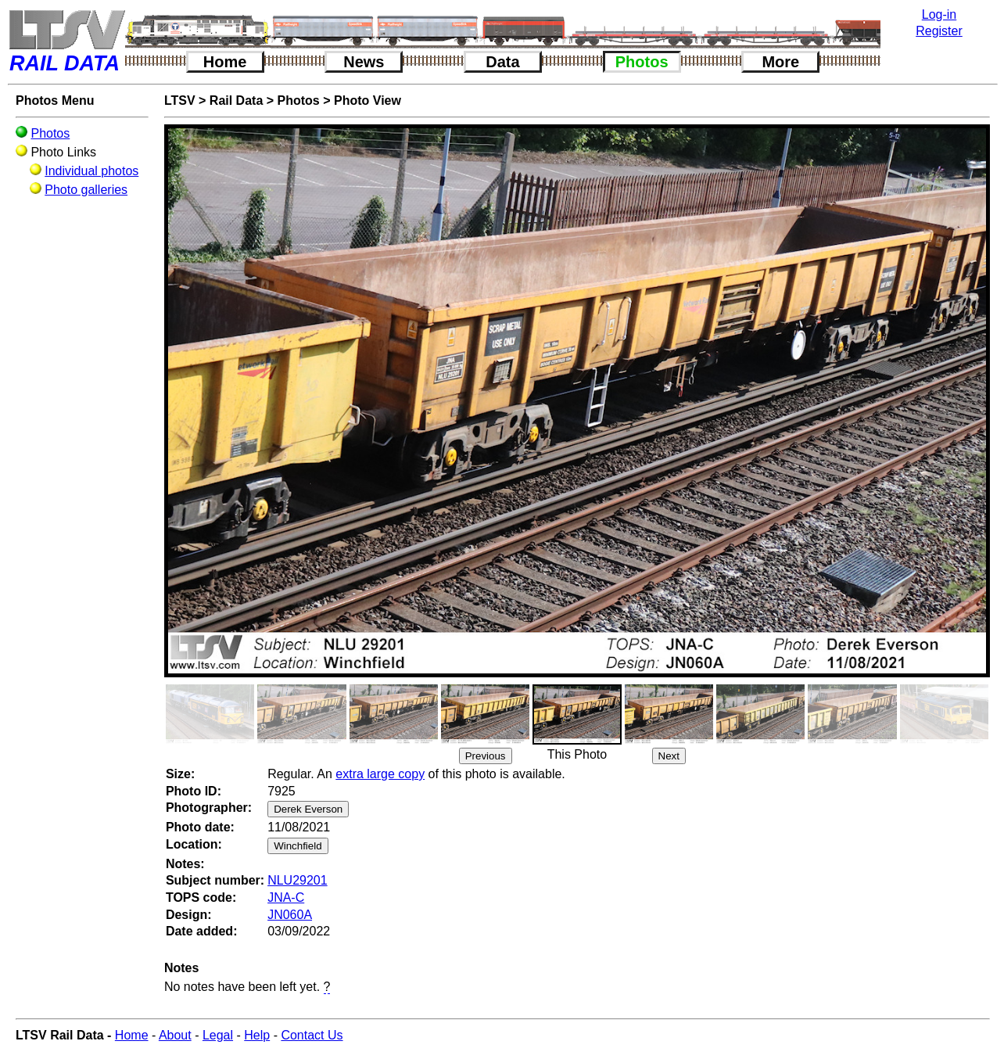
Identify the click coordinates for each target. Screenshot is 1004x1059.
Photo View (367, 100)
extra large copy (380, 774)
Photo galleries (86, 189)
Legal (218, 1035)
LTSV (179, 100)
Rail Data (236, 100)
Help (257, 1035)
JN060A (289, 914)
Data (502, 61)
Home (225, 61)
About (175, 1035)
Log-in (939, 14)
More (780, 61)
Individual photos (91, 171)
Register (939, 31)
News (363, 61)
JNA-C (285, 897)
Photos (642, 61)
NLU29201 (297, 880)
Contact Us (311, 1035)
